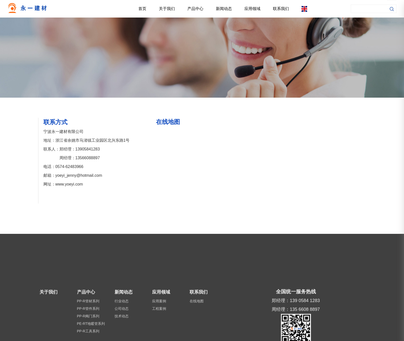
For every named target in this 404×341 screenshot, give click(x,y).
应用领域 (252, 9)
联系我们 (281, 9)
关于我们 (167, 9)
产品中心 (195, 9)
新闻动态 (224, 9)
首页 (142, 9)
